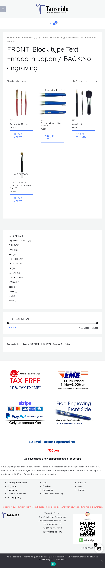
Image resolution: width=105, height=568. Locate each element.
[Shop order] (85, 81)
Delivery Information (17, 484)
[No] (101, 560)
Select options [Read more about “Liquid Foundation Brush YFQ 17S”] (19, 201)
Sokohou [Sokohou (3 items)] (56, 346)
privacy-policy (14, 499)
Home (9, 37)
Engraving (12, 491)
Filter (12, 330)
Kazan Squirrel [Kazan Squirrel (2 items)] (23, 346)
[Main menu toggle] (3, 9)
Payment (12, 488)
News (80, 488)
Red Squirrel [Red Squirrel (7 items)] (45, 345)
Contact (81, 491)
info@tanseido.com (52, 533)
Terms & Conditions (17, 495)
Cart (45, 484)
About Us (82, 484)
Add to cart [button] (49, 138)
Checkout (47, 488)
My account (48, 491)
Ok (53, 564)
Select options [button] (19, 136)
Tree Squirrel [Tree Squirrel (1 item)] (65, 346)
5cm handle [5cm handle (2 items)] (11, 346)
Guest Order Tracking (53, 495)
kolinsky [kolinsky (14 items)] (34, 345)
